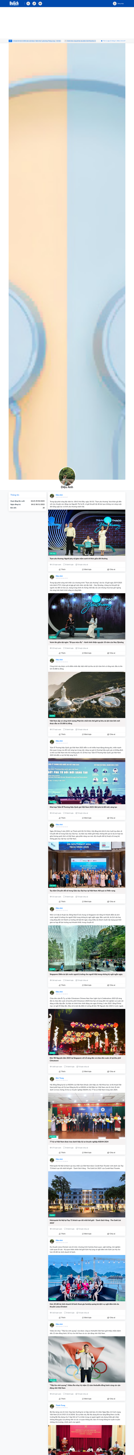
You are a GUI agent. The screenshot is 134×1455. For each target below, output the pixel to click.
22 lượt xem (56, 813)
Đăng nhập (121, 3)
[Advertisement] (67, 22)
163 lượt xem (56, 1313)
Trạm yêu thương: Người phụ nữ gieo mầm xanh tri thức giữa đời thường (78, 559)
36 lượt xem (56, 980)
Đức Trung (60, 1078)
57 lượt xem (56, 729)
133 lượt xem (56, 1229)
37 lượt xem (56, 1148)
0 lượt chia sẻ (82, 564)
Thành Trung (60, 1405)
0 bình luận (68, 564)
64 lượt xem (56, 1394)
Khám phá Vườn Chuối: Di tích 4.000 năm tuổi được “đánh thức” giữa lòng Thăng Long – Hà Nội (35, 41)
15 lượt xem (56, 564)
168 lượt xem (56, 1067)
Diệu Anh (59, 495)
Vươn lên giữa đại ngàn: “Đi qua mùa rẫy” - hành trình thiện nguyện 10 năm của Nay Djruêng (87, 642)
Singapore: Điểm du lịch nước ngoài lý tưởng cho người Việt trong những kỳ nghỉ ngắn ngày (86, 974)
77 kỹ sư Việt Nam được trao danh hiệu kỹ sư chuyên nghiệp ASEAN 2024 (79, 1142)
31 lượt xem (56, 897)
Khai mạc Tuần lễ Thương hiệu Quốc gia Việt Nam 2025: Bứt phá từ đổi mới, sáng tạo (83, 807)
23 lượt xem (56, 648)
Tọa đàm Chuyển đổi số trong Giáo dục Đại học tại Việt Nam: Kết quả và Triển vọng (82, 891)
